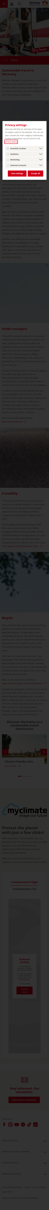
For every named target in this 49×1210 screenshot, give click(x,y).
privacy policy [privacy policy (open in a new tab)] (11, 141)
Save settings (17, 173)
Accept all (35, 173)
